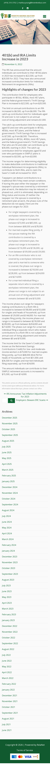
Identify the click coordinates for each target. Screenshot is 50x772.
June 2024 (7, 521)
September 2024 (10, 504)
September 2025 (10, 435)
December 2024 (9, 487)
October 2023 (8, 568)
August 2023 (8, 579)
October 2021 (8, 707)
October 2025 (8, 429)
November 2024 (10, 493)
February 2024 (9, 545)
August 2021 (8, 718)
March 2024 (7, 539)
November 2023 (10, 562)
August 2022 (8, 649)
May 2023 (6, 597)
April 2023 (7, 602)
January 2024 (8, 550)
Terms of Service (24, 750)
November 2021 (10, 701)
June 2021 (7, 730)
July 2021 (6, 724)
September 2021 (10, 712)
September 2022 (10, 643)
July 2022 (6, 655)
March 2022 (7, 678)
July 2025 (6, 446)
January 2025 (8, 481)
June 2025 (7, 452)
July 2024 (6, 516)
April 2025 (7, 464)
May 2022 (6, 666)
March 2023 (7, 608)
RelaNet (41, 744)
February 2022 (9, 683)
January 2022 (8, 689)
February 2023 (9, 614)
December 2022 (9, 626)
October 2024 (8, 498)
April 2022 (7, 672)
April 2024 (7, 533)
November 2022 (10, 631)
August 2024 (8, 510)
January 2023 (8, 620)
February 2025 (9, 475)
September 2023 (10, 574)
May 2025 (6, 458)
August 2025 (8, 440)
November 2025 (10, 423)
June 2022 (7, 660)
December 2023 (9, 556)
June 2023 (7, 591)
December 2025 (9, 417)
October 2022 (8, 637)
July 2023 (6, 585)
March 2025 (7, 469)
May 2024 (6, 527)
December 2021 (9, 695)
